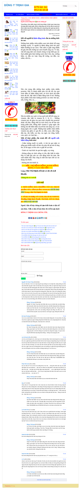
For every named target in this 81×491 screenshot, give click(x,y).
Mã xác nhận (24, 273)
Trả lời (64, 282)
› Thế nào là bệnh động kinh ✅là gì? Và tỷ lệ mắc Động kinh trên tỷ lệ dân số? (39, 225)
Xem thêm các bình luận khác (44, 479)
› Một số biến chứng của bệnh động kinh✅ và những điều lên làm (36, 238)
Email (22, 256)
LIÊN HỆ (73, 14)
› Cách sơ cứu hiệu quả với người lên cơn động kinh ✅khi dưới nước (36, 229)
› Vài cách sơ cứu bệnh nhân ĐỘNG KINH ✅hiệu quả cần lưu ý (35, 231)
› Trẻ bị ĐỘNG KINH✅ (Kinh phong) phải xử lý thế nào (33, 237)
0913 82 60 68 (31, 201)
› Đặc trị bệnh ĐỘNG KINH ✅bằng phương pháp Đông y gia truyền (36, 242)
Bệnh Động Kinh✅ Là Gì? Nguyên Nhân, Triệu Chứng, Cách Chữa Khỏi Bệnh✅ (11, 86)
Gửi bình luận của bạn (26, 261)
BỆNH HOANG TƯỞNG (33, 14)
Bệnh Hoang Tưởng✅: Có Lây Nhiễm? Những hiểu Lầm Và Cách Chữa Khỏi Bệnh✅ (11, 32)
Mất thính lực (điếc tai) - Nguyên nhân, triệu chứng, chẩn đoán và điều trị (11, 24)
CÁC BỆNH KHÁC (47, 14)
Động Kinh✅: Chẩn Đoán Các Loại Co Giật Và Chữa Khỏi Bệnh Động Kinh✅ (11, 56)
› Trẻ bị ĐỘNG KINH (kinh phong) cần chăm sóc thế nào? (34, 235)
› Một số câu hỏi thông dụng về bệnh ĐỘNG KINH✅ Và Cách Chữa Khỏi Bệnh (39, 233)
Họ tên (23, 251)
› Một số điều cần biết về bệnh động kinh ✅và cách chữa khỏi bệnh (36, 240)
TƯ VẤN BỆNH (20, 14)
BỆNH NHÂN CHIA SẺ (62, 14)
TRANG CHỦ (9, 14)
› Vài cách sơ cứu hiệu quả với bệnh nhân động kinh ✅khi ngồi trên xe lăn (38, 227)
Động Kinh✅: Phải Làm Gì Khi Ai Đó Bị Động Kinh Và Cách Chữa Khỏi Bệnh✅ (11, 48)
